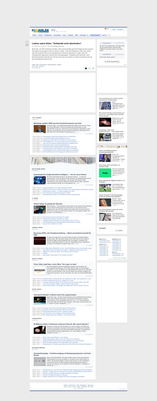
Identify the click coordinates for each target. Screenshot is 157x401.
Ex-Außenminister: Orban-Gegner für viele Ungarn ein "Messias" (60, 148)
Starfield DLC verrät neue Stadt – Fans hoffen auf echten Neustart (60, 251)
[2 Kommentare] (36, 68)
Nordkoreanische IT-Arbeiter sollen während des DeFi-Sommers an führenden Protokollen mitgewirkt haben (71, 344)
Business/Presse (38, 348)
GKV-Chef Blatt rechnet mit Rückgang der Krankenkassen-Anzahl (60, 152)
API (89, 387)
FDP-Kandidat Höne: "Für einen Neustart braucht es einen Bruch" (60, 141)
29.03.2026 (116, 240)
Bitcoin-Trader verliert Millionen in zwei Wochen (55, 337)
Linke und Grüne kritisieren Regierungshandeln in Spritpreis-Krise (60, 143)
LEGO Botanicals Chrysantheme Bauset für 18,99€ (56, 193)
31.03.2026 (103, 253)
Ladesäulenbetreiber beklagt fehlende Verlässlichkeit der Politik (59, 146)
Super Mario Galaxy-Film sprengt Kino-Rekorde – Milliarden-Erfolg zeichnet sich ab (65, 250)
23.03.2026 (116, 250)
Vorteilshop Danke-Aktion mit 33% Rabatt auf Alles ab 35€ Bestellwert (61, 194)
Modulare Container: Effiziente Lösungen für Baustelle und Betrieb (60, 373)
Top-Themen (36, 117)
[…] (76, 132)
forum (125, 64)
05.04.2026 (103, 246)
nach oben (122, 389)
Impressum (90, 385)
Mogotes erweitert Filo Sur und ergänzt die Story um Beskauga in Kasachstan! (64, 376)
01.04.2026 (103, 252)
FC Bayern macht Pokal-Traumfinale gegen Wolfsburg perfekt (59, 308)
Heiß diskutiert (116, 255)
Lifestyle (70, 35)
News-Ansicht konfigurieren (119, 257)
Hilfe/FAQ (84, 387)
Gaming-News (37, 227)
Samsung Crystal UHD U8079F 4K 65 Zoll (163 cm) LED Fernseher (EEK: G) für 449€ (66, 282)
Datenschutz (72, 385)
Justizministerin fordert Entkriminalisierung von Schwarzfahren (59, 136)
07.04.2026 (103, 240)
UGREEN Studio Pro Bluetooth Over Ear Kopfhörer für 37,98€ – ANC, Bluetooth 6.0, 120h (67, 279)
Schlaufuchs (48, 35)
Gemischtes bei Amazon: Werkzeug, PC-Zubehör (56, 217)
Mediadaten (83, 385)
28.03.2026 (116, 242)
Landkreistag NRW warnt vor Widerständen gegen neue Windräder (60, 150)
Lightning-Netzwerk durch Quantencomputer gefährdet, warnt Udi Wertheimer (63, 340)
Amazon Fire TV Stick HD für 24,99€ (52, 224)
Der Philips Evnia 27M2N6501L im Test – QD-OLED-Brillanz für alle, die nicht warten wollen (67, 248)
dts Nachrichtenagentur (58, 46)
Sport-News (36, 289)
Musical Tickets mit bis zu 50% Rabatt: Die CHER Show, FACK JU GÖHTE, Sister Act (65, 285)
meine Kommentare (113, 259)
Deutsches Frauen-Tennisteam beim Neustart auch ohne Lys (59, 309)
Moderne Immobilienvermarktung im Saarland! (55, 375)
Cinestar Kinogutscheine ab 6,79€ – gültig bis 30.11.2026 (58, 280)
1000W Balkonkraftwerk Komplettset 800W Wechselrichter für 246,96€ (61, 222)
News (34, 35)
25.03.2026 (116, 247)
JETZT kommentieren (112, 61)
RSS (92, 387)
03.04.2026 (103, 249)
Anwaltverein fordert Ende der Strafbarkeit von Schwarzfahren (59, 140)
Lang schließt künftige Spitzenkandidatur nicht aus (56, 138)
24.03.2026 (116, 248)
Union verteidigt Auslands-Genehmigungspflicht (108, 151)
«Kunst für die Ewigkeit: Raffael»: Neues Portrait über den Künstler (60, 284)
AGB (78, 385)
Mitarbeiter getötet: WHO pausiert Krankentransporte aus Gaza (57, 123)
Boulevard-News (38, 169)
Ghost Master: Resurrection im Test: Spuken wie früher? (58, 255)
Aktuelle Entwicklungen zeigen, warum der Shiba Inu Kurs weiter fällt (61, 339)
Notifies (124, 259)
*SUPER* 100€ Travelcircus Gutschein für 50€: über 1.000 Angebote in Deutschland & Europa (68, 189)
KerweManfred (107, 54)
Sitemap (66, 385)
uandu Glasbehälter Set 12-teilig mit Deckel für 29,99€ (57, 188)
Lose (64, 35)
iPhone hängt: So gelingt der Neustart (48, 204)
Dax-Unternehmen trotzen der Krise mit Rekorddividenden (111, 210)
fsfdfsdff (45, 253)
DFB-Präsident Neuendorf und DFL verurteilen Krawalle (57, 311)
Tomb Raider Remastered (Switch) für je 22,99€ (55, 218)
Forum (40, 35)
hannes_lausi (106, 43)
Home (65, 387)
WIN (76, 35)
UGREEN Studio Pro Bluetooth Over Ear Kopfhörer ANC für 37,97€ (61, 220)
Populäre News (117, 253)
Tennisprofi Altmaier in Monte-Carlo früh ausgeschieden (55, 295)
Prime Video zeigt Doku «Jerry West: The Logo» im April (55, 264)
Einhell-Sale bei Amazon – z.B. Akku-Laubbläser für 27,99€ (58, 191)
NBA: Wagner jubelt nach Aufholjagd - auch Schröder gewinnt (59, 315)
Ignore (120, 259)
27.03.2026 (116, 243)
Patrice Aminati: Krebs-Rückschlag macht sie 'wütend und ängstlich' (110, 195)
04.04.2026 (103, 247)
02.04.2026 (103, 250)
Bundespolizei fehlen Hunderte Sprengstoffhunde (56, 145)
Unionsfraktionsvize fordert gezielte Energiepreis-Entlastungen (111, 99)
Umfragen (84, 35)
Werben (104, 35)
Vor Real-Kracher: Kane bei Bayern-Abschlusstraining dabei (59, 313)
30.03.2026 (103, 255)
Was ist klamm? (95, 35)
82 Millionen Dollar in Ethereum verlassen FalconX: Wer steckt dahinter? (61, 324)
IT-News (35, 198)
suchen (119, 230)
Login (113, 29)
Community (57, 35)
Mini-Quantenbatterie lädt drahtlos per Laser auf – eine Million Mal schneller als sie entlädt (111, 114)
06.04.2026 (103, 242)
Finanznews (36, 318)
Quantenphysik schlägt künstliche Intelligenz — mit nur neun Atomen (60, 174)
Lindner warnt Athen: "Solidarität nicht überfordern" (57, 43)
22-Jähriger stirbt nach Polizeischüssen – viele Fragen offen (111, 130)
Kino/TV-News (37, 258)
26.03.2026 (116, 245)
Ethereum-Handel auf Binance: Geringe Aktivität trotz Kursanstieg (60, 342)
